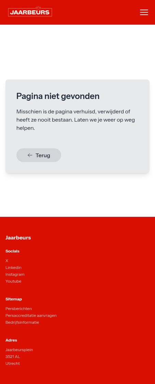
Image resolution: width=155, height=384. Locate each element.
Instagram (15, 274)
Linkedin (13, 267)
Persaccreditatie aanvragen (31, 315)
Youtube (13, 281)
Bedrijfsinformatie (22, 322)
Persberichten (18, 308)
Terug (38, 155)
